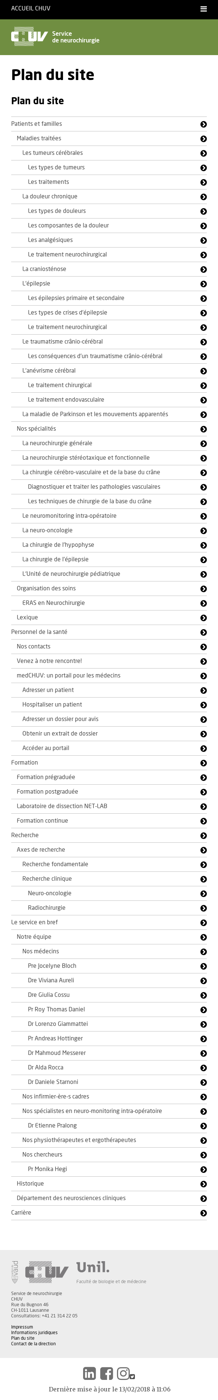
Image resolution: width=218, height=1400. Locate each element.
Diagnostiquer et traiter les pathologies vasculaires (94, 487)
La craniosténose (44, 269)
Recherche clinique (47, 879)
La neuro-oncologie (47, 530)
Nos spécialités (36, 429)
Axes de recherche (41, 850)
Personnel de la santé (39, 632)
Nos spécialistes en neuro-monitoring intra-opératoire (92, 1111)
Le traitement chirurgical (60, 385)
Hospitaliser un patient (52, 705)
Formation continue (42, 821)
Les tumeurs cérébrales (52, 153)
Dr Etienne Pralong (52, 1126)
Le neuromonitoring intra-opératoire (69, 516)
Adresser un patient (48, 690)
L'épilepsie (36, 284)
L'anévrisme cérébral (49, 371)
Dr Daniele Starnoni (53, 1082)
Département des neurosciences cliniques (71, 1198)
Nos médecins (40, 951)
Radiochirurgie (47, 908)
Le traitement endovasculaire (66, 400)
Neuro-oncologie (50, 893)
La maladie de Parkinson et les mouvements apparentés (95, 414)
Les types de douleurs (57, 211)
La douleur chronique (50, 197)
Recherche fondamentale (55, 864)
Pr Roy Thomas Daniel (56, 1009)
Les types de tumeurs (56, 167)
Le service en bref (34, 922)
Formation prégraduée (46, 777)
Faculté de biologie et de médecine (111, 1281)
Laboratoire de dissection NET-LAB (62, 806)
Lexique (27, 618)
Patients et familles (36, 124)
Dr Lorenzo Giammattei (58, 1024)
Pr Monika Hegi (47, 1169)
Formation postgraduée (47, 792)
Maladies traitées (39, 138)
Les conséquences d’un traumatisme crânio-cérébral (95, 356)
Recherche (25, 835)
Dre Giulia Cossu (49, 995)
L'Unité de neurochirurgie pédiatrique (71, 574)
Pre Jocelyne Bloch (52, 966)
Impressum (22, 1327)
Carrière (21, 1213)
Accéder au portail (45, 748)
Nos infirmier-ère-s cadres (55, 1097)
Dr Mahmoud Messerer (57, 1053)
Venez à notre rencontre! (49, 661)
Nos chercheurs (42, 1155)
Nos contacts (33, 647)
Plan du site (23, 1338)
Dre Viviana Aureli (51, 980)
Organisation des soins (46, 588)
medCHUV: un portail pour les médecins (68, 676)
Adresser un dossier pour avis (60, 719)
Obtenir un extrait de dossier (60, 734)
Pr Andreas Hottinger (55, 1039)
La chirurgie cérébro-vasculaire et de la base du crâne (91, 472)
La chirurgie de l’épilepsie (55, 559)
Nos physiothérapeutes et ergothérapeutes (79, 1140)
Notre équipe (34, 937)
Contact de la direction (33, 1344)
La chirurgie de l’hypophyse (58, 545)
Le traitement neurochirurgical (67, 255)
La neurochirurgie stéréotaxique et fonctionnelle (86, 458)
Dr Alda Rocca (45, 1068)
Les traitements (48, 182)
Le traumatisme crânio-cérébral (62, 342)
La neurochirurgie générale (57, 443)
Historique (30, 1184)
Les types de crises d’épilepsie (67, 313)
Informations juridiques (34, 1332)
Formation (24, 763)
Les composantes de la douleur (68, 226)
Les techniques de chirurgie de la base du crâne (90, 501)
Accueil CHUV (30, 9)
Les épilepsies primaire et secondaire (76, 298)
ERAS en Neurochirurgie (53, 603)
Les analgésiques (50, 240)
